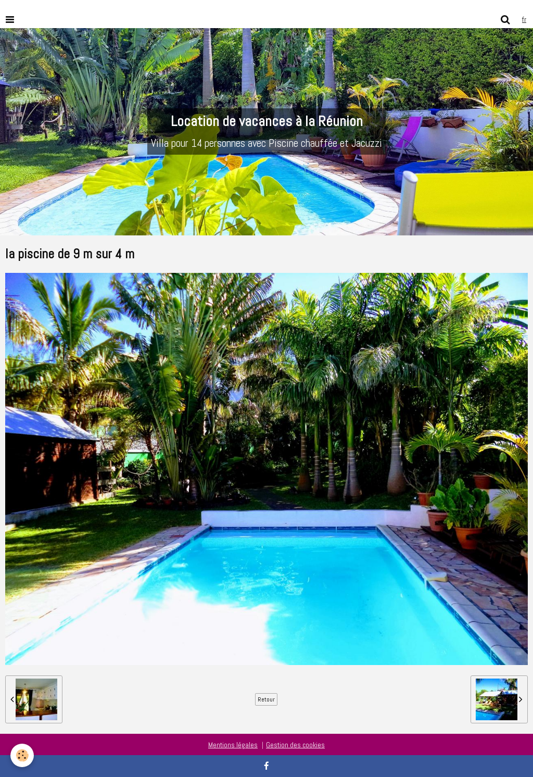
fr (524, 19)
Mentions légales (233, 744)
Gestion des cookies (295, 744)
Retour (266, 699)
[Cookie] (22, 755)
